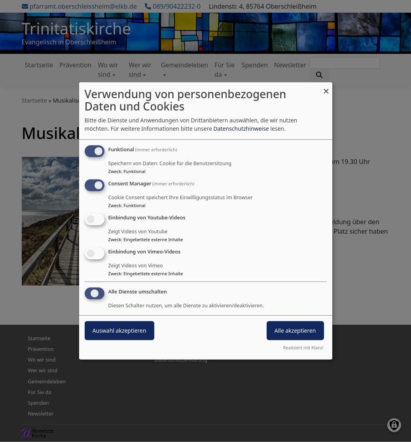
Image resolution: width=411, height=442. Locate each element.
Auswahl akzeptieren (119, 330)
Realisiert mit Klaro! (303, 348)
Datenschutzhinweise (241, 128)
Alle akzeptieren (295, 330)
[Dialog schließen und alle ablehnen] (326, 87)
